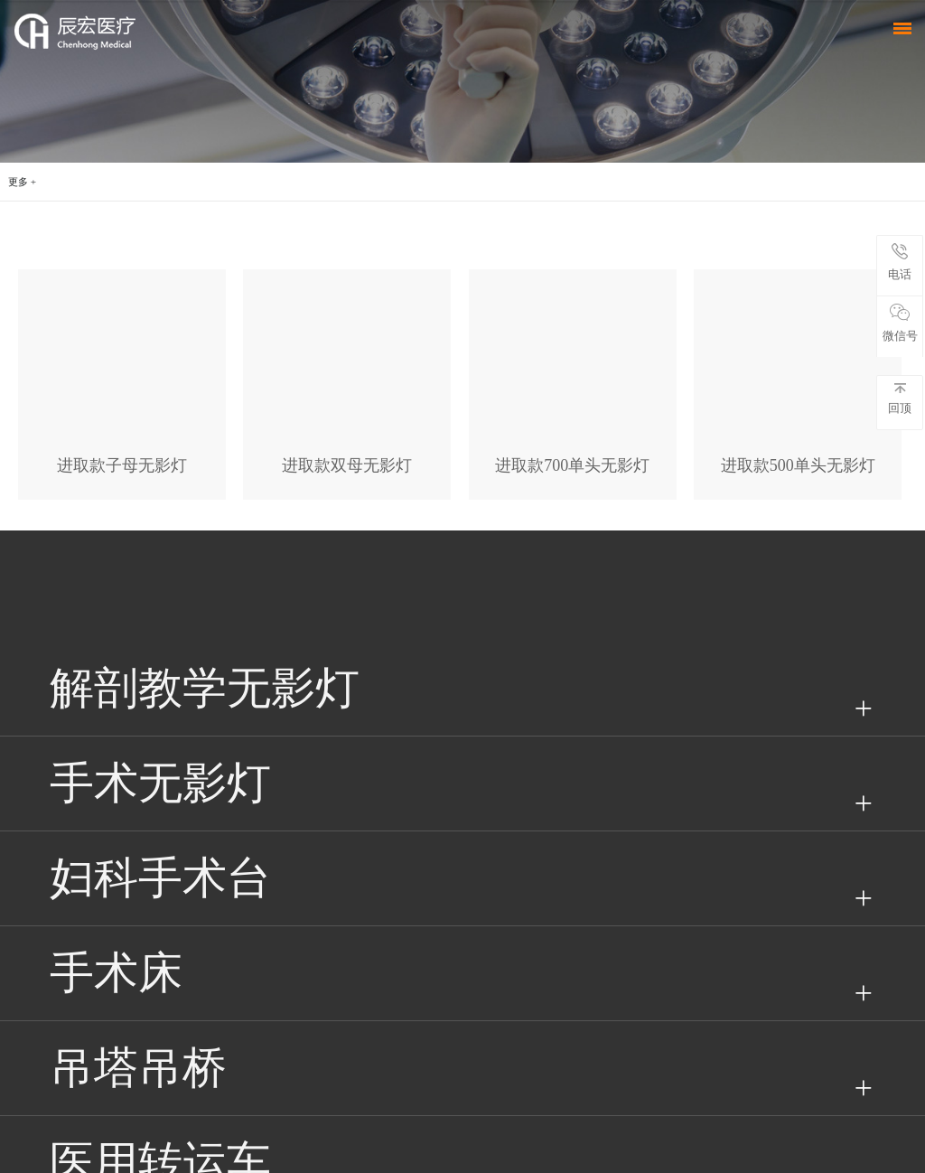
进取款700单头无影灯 (572, 465)
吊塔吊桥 (138, 1068)
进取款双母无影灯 (347, 465)
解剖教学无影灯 (205, 688)
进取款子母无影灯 (122, 465)
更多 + (22, 181)
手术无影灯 (160, 783)
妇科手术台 (160, 878)
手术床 (116, 973)
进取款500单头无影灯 (798, 465)
